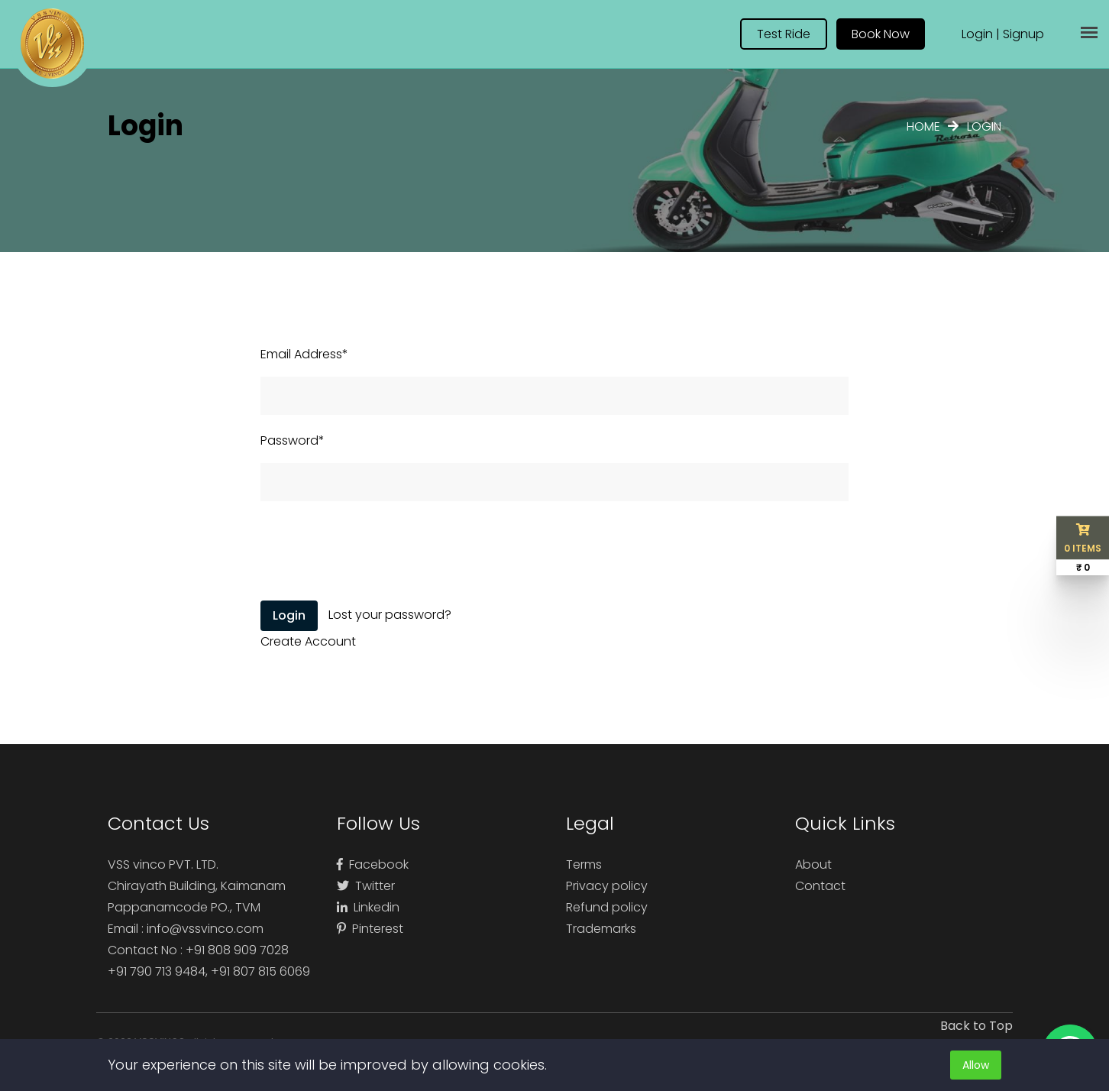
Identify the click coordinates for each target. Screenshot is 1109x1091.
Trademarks (601, 928)
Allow (975, 1065)
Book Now (881, 34)
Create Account (308, 641)
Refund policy (607, 907)
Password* (292, 440)
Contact (820, 886)
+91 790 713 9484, (159, 971)
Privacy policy (607, 886)
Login (977, 34)
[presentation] (376, 552)
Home (923, 126)
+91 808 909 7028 (237, 950)
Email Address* (304, 354)
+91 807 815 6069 (260, 971)
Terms (584, 864)
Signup (1023, 34)
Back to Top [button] (976, 1025)
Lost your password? (389, 614)
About (813, 864)
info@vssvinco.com (205, 928)
